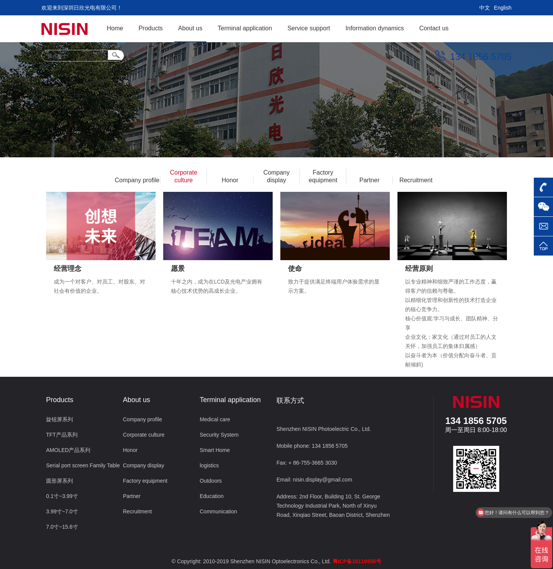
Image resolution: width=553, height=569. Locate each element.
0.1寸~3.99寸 (62, 496)
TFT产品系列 (62, 435)
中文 (484, 8)
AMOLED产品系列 (68, 450)
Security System (219, 435)
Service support (308, 28)
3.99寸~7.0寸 (62, 511)
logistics (209, 465)
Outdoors (211, 481)
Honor (230, 180)
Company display (276, 176)
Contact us (434, 28)
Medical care (215, 419)
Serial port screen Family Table (83, 465)
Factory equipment (323, 176)
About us (190, 28)
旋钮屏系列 (59, 419)
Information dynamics (375, 28)
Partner (369, 180)
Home (115, 28)
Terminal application (245, 28)
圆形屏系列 (59, 481)
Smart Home (215, 450)
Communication (218, 511)
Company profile (137, 180)
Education (212, 496)
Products (151, 28)
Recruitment (415, 180)
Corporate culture (183, 176)
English (503, 8)
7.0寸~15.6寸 (62, 527)
